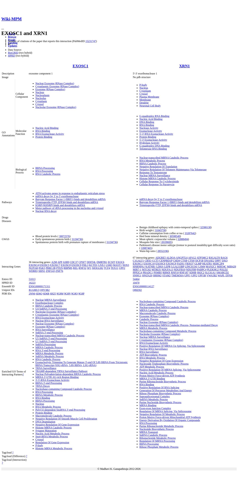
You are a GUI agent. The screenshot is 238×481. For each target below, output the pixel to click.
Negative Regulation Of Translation (158, 166)
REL (75, 268)
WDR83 (33, 271)
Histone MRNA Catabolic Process (157, 178)
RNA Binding (42, 131)
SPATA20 (147, 275)
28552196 (162, 251)
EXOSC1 (80, 66)
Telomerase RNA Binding (153, 148)
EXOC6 (120, 262)
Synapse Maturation (46, 430)
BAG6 (224, 257)
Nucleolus (40, 98)
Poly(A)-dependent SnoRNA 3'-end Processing (60, 409)
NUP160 (33, 268)
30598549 (174, 236)
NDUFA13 (167, 269)
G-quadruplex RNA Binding (154, 116)
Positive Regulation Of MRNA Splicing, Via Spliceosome (170, 369)
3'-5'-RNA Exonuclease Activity (52, 380)
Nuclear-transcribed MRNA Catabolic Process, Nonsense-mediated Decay (178, 325)
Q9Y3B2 (45, 290)
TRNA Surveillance (45, 368)
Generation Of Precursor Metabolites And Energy (165, 390)
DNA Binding (146, 122)
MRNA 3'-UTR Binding (152, 378)
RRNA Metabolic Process (49, 395)
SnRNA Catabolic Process (153, 435)
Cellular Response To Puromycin (156, 184)
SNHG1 (137, 275)
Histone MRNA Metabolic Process (53, 448)
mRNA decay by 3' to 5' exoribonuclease (57, 196)
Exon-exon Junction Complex (155, 408)
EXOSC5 (44, 265)
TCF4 (107, 268)
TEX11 (115, 268)
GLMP (198, 263)
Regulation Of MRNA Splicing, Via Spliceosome (165, 411)
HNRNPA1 (139, 266)
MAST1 (117, 265)
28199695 (166, 242)
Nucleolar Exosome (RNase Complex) (55, 107)
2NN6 (32, 293)
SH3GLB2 (97, 268)
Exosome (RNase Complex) (50, 89)
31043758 (160, 230)
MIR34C (221, 266)
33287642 (190, 233)
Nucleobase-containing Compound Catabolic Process (63, 389)
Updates (12, 45)
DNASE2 (209, 260)
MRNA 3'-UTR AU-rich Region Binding (57, 377)
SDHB (192, 272)
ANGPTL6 (182, 257)
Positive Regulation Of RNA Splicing (159, 387)
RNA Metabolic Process (152, 160)
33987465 (146, 248)
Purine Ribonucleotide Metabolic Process (161, 426)
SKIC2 (200, 272)
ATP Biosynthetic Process (153, 354)
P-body (143, 84)
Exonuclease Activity (150, 131)
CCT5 (155, 260)
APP (60, 262)
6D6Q (39, 293)
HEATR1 (207, 263)
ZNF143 (50, 271)
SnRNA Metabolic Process (49, 356)
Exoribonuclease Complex (49, 302)
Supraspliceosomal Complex (154, 396)
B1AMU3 (34, 290)
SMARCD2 (222, 272)
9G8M (60, 293)
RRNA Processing (45, 168)
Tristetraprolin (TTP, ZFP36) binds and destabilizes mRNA (66, 202)
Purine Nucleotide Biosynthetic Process (160, 402)
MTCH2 (146, 269)
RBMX (166, 272)
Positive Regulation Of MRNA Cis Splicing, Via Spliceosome (172, 346)
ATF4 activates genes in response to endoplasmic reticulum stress (70, 193)
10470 (136, 282)
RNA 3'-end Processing (47, 350)
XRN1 (184, 66)
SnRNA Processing (45, 344)
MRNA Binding (147, 405)
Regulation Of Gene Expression (52, 442)
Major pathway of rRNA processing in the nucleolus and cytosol (69, 208)
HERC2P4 (218, 263)
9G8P (81, 293)
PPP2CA (137, 272)
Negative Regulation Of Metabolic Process (162, 414)
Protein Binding (43, 136)
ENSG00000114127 (143, 286)
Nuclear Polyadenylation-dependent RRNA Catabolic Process (68, 374)
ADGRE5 (160, 257)
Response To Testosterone (153, 172)
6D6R (46, 293)
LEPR (167, 266)
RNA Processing (44, 171)
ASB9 (66, 262)
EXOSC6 (160, 263)
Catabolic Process (148, 319)
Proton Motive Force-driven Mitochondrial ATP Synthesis (170, 417)
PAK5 (42, 268)
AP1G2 (192, 257)
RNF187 (184, 272)
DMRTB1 (102, 262)
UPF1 (187, 275)
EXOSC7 (55, 265)
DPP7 (218, 260)
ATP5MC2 (202, 257)
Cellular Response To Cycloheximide (159, 181)
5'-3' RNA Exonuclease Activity (156, 134)
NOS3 (125, 265)
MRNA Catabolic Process (49, 347)
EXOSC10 (149, 263)
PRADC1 (148, 272)
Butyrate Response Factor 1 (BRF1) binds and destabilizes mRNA (70, 199)
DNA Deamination (45, 421)
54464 (136, 279)
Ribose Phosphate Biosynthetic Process (160, 393)
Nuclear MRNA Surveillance (154, 175)
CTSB (184, 260)
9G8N (67, 293)
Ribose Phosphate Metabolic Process (158, 447)
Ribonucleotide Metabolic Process (157, 438)
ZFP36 (229, 275)
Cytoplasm (41, 101)
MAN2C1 (211, 266)
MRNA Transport (148, 432)
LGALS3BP (177, 266)
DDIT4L (91, 262)
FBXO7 (189, 263)
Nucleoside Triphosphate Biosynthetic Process (163, 363)
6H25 (53, 293)
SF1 (89, 268)
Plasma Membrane (149, 96)
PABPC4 (201, 269)
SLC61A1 (210, 272)
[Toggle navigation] (2, 29)
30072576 (64, 236)
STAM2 (166, 275)
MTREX (156, 269)
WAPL (221, 275)
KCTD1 (93, 265)
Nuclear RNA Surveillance (49, 320)
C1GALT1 (138, 260)
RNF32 (82, 268)
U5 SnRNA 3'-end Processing (51, 338)
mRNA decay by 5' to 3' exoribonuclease (160, 199)
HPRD (11, 55)
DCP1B (199, 260)
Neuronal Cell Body (150, 105)
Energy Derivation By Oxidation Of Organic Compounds (169, 420)
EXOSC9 (76, 265)
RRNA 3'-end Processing (48, 383)
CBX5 (148, 260)
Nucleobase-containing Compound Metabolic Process (167, 331)
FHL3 (85, 265)
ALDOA (170, 257)
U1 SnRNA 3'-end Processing (51, 341)
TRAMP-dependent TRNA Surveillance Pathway (61, 371)
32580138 (205, 227)
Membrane (145, 99)
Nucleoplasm (42, 95)
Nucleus (39, 92)
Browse (12, 36)
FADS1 (181, 263)
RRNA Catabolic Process (152, 163)
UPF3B (202, 275)
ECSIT (111, 262)
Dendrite (144, 102)
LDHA (159, 266)
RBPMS (67, 268)
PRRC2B (51, 268)
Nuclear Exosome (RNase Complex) (54, 83)
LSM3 (109, 265)
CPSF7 (82, 262)
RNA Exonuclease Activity (49, 134)
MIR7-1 (137, 269)
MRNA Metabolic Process (49, 353)
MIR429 (231, 266)
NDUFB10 (179, 269)
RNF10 (175, 272)
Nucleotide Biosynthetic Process (156, 429)
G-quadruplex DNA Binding (154, 145)
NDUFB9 (191, 269)
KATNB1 (150, 266)
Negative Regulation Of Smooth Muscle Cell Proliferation (66, 418)
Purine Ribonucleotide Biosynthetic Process (162, 381)
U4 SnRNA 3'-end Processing (51, 308)
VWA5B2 (212, 275)
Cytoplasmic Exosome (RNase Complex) (57, 86)
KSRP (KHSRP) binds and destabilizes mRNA (60, 205)
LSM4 (201, 266)
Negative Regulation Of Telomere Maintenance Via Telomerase (172, 169)
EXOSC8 (66, 265)
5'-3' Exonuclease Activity (153, 139)
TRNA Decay (42, 386)
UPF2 (122, 268)
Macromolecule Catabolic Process (53, 415)
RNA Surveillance (45, 329)
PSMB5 (158, 272)
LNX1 (101, 265)
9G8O (74, 293)
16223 (32, 282)
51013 (32, 279)
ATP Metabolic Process (151, 366)
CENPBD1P (165, 260)
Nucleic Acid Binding (47, 128)
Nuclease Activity (148, 128)
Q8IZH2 (137, 290)
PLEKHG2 (213, 269)
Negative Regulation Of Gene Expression (57, 424)
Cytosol (39, 104)
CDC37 (74, 262)
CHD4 (176, 260)
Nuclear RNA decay (46, 211)
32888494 (183, 239)
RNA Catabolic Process (47, 174)
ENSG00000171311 (39, 286)
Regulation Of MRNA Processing (157, 441)
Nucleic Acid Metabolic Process (52, 433)
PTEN (59, 268)
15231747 (90, 41)
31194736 (77, 239)
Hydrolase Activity (149, 142)
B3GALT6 (214, 257)
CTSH (191, 260)
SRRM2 (157, 275)
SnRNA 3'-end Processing (49, 332)
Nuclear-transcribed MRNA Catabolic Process (163, 157)
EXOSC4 (34, 265)
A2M (54, 262)
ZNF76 (59, 271)
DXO (225, 260)
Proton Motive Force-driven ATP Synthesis (162, 375)
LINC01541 (191, 266)
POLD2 (223, 269)
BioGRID (13, 52)
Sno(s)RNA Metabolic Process (51, 436)
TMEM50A (177, 275)
